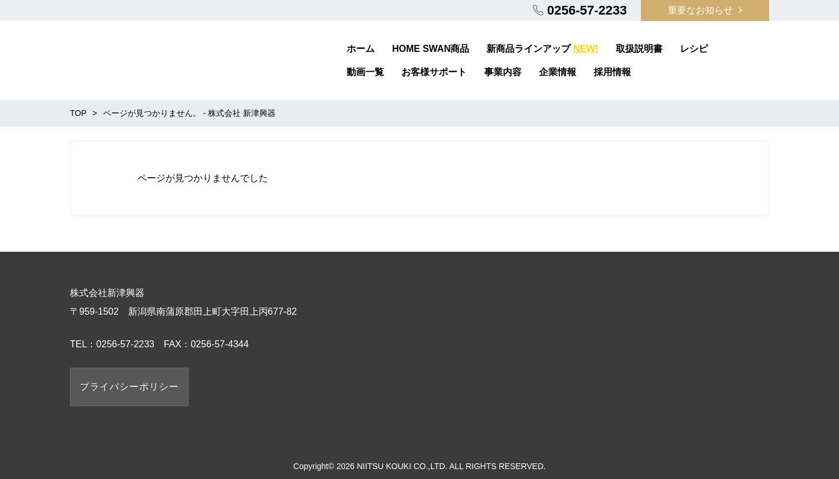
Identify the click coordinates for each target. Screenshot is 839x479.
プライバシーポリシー (129, 387)
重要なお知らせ (700, 10)
